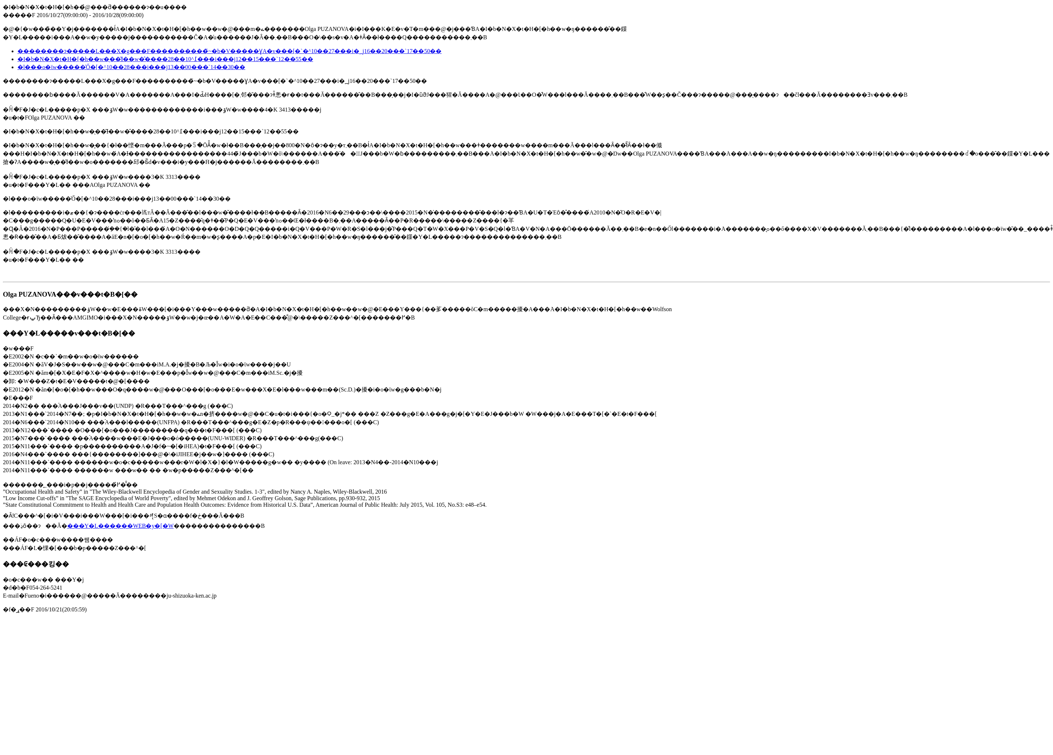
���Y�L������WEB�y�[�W (120, 526)
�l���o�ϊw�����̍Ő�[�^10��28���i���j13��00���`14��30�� (131, 67)
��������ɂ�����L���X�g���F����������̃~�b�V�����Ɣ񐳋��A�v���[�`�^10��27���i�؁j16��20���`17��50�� (229, 51)
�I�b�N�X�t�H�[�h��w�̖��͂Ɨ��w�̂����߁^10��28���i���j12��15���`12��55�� (165, 59)
